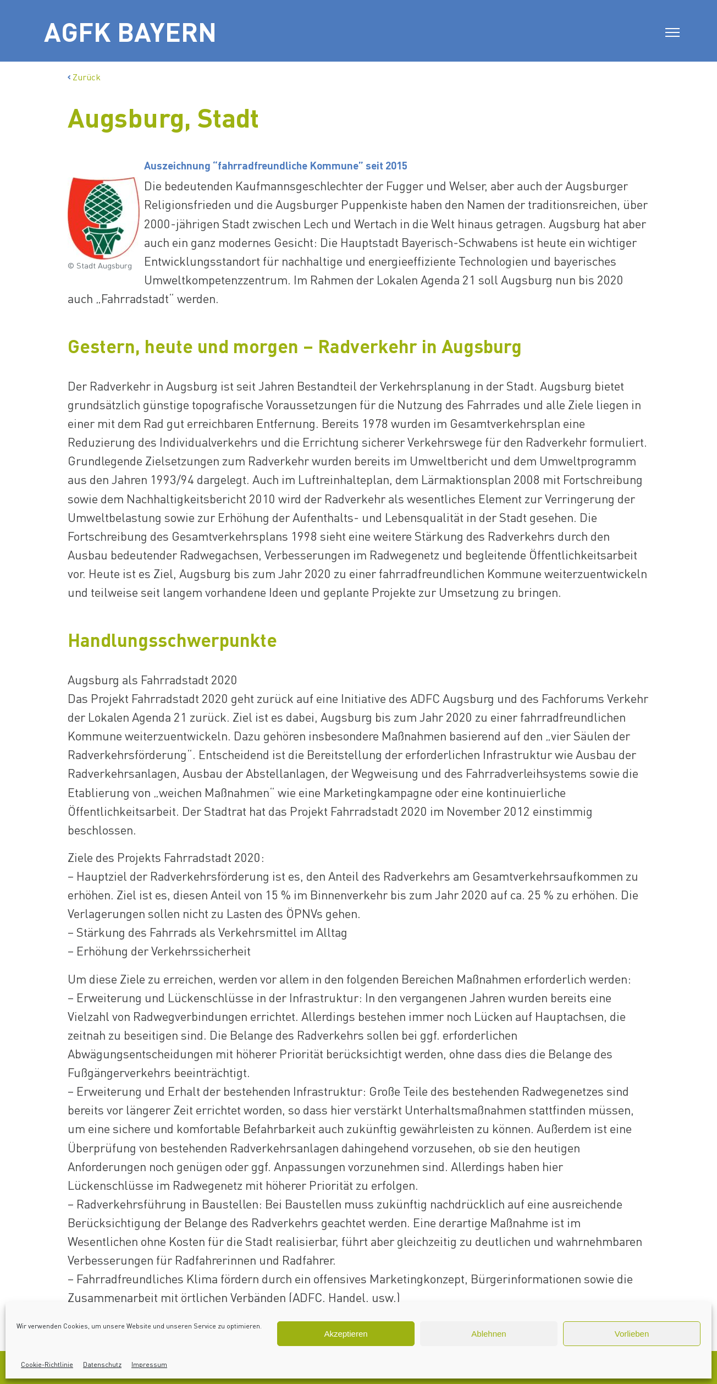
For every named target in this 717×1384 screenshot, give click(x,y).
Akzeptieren (345, 1333)
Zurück (84, 77)
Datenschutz (102, 1364)
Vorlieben (632, 1333)
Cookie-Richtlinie (47, 1364)
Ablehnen (488, 1333)
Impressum (149, 1364)
